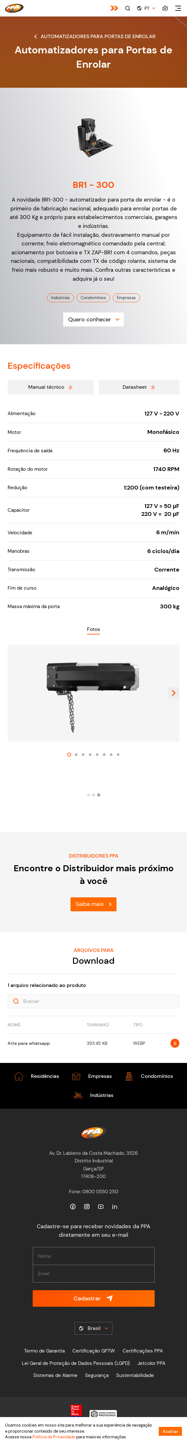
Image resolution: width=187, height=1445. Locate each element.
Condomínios (93, 297)
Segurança (97, 1375)
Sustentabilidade (135, 1375)
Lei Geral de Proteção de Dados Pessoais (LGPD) (76, 1363)
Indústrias (60, 297)
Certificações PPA (143, 1351)
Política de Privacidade (53, 1437)
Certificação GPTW (93, 1351)
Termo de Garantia (44, 1351)
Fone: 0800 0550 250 (93, 1191)
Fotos (93, 629)
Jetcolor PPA (151, 1363)
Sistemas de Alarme (55, 1375)
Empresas (126, 297)
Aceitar (170, 1431)
